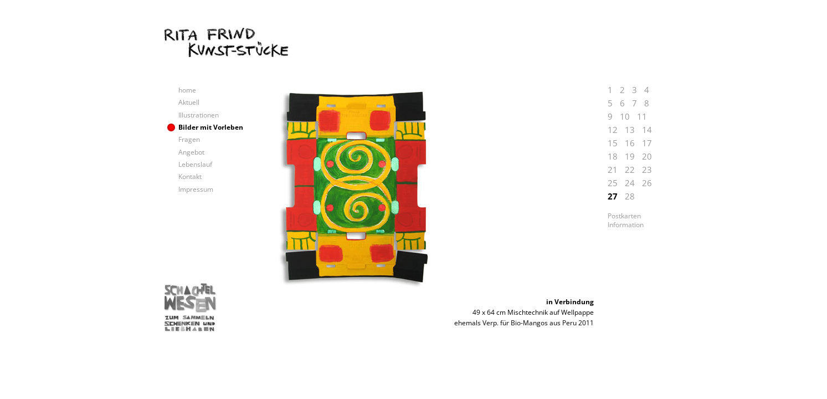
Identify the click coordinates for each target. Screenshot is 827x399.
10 (625, 116)
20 (647, 156)
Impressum (195, 189)
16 (630, 143)
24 (630, 182)
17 (647, 143)
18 (613, 156)
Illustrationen (198, 115)
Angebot (191, 152)
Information (626, 225)
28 (630, 196)
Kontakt (190, 176)
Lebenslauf (195, 164)
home (187, 90)
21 (613, 169)
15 (613, 143)
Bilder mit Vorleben (210, 127)
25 (613, 182)
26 (647, 182)
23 (647, 169)
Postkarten (624, 216)
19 (630, 156)
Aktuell (188, 102)
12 (613, 129)
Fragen (189, 139)
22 (630, 169)
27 (613, 196)
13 (630, 129)
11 (642, 116)
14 (647, 129)
